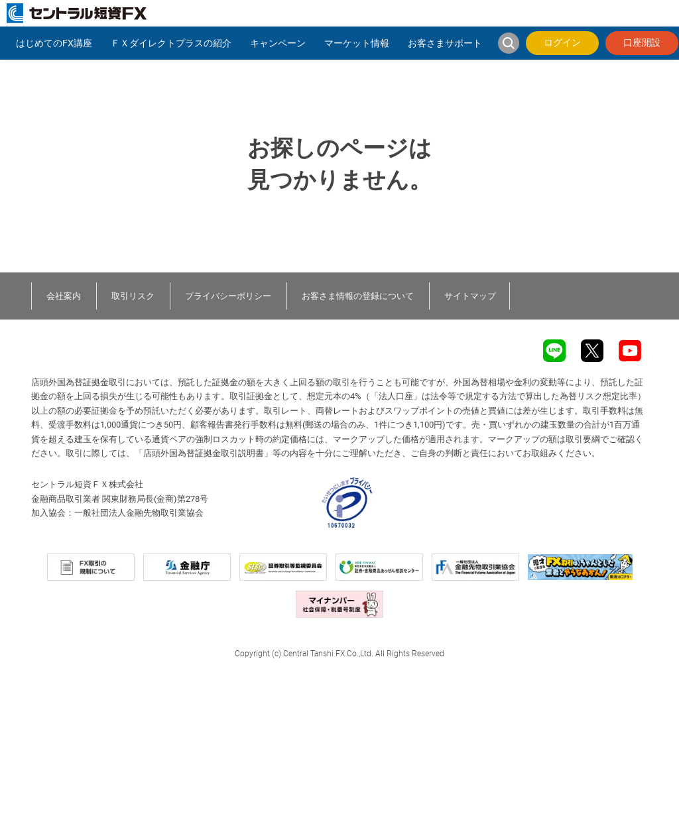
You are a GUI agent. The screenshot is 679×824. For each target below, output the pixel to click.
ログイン (562, 42)
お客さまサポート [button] (445, 43)
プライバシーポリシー (228, 296)
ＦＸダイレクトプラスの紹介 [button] (171, 43)
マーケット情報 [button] (356, 43)
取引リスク (132, 296)
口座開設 (641, 42)
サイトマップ (470, 296)
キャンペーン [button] (278, 43)
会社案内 (63, 296)
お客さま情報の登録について (358, 296)
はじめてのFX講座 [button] (54, 43)
